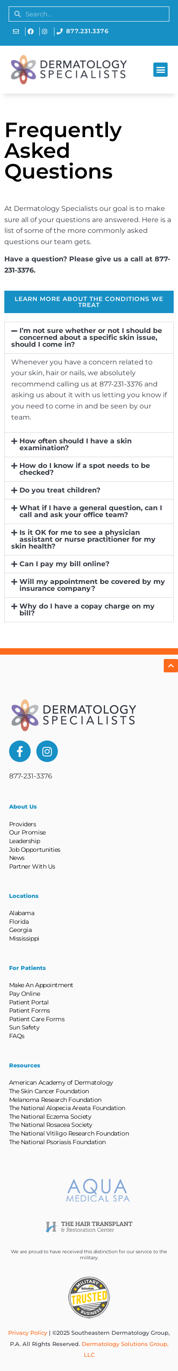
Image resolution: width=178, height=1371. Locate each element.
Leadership (24, 841)
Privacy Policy (27, 1332)
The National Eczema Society (50, 1116)
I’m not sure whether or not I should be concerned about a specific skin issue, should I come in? (86, 337)
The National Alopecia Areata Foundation (67, 1108)
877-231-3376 (30, 776)
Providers (22, 824)
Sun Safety (24, 1027)
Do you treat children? (59, 490)
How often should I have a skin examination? (75, 444)
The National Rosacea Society (50, 1125)
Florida (19, 922)
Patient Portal (29, 1002)
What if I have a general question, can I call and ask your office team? (90, 511)
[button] (160, 70)
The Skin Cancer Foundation (49, 1091)
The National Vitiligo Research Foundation (69, 1133)
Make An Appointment (41, 985)
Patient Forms (29, 1010)
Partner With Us (32, 866)
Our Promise (27, 832)
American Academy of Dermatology (61, 1082)
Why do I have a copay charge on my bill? (87, 609)
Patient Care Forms (37, 1019)
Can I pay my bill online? (64, 564)
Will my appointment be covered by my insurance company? (92, 585)
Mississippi (24, 938)
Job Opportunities (34, 849)
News (17, 858)
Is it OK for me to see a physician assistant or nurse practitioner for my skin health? (83, 539)
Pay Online (24, 994)
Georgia (20, 930)
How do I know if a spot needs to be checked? (84, 469)
